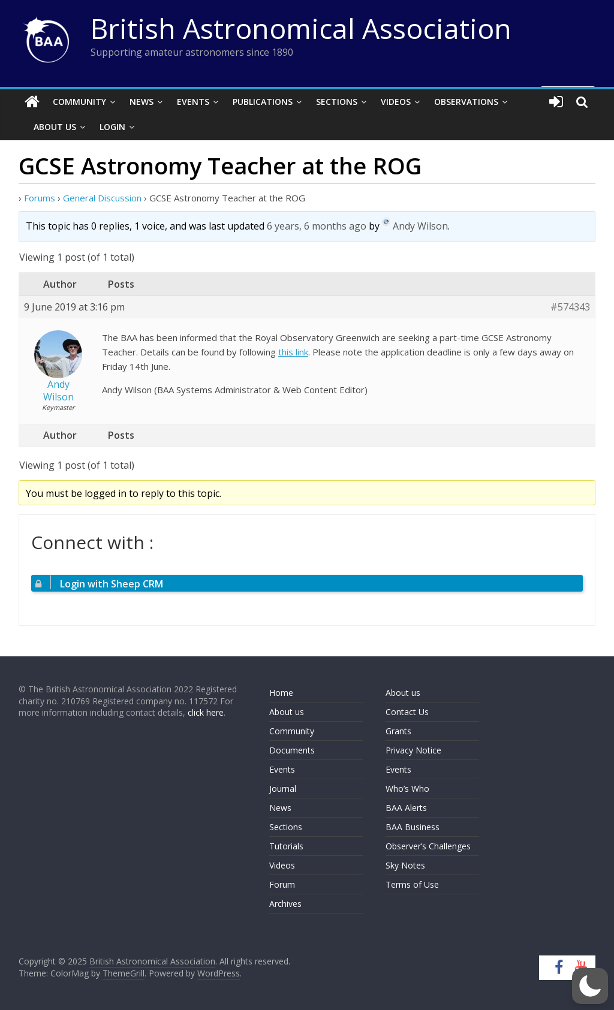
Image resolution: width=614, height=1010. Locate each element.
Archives (285, 903)
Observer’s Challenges (428, 846)
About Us (55, 126)
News (142, 101)
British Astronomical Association (301, 28)
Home (281, 692)
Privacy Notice (413, 750)
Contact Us (407, 711)
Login (112, 126)
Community (79, 101)
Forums (39, 198)
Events (193, 101)
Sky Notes (405, 865)
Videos (396, 101)
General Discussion (102, 198)
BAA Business (413, 827)
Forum (282, 884)
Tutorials (286, 846)
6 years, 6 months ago (316, 226)
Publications (263, 101)
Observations (466, 101)
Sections (336, 101)
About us (286, 711)
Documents (292, 750)
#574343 (570, 307)
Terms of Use (412, 884)
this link (293, 352)
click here (206, 712)
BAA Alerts (406, 807)
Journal (282, 788)
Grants (398, 731)
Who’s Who (407, 788)
